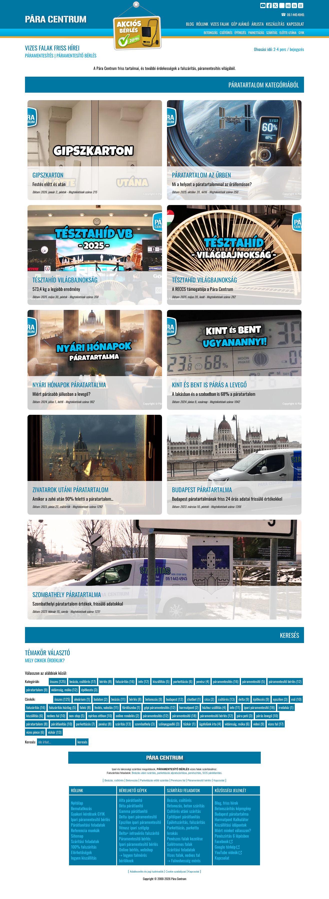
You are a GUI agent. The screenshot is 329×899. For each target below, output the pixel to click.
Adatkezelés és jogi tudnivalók (146, 871)
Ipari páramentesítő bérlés (90, 819)
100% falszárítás (83, 847)
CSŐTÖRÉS (226, 32)
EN (294, 5)
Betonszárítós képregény (233, 808)
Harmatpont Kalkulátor (231, 819)
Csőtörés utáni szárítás (184, 811)
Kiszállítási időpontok (230, 825)
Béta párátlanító (131, 806)
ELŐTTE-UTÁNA (288, 32)
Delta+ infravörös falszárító (139, 833)
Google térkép (227, 847)
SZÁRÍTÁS (271, 32)
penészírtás (194, 773)
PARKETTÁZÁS (256, 32)
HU (288, 5)
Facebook (223, 841)
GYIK (301, 32)
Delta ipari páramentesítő (138, 817)
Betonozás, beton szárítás (185, 806)
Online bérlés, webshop (136, 850)
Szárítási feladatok (85, 841)
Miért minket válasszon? (233, 830)
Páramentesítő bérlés (199, 780)
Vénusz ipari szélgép (134, 828)
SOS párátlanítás (212, 773)
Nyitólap (77, 803)
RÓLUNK (202, 24)
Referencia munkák (85, 830)
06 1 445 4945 (295, 14)
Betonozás (132, 780)
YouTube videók (228, 852)
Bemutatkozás (81, 808)
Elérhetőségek (81, 852)
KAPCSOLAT (295, 24)
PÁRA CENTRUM (55, 19)
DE (300, 5)
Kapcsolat (219, 780)
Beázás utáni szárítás (144, 773)
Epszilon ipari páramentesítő (140, 822)
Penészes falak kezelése (185, 839)
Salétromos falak (179, 844)
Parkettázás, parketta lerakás (183, 830)
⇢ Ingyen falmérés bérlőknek (133, 858)
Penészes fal (178, 780)
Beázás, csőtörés (114, 780)
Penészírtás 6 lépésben (232, 836)
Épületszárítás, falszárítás (186, 822)
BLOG (190, 24)
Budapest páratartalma (231, 814)
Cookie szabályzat (176, 871)
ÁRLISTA (258, 24)
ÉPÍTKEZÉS (240, 32)
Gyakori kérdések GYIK (88, 814)
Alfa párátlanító (130, 800)
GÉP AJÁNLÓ (240, 24)
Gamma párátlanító (133, 811)
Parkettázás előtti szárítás (154, 780)
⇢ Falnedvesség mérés (183, 861)
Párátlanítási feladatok (88, 825)
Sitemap (77, 836)
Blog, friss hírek (226, 803)
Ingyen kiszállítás (83, 858)
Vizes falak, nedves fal (183, 855)
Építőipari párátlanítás (183, 817)
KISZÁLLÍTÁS (275, 24)
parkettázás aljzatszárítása (172, 773)
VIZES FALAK (219, 24)
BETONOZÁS (211, 32)
